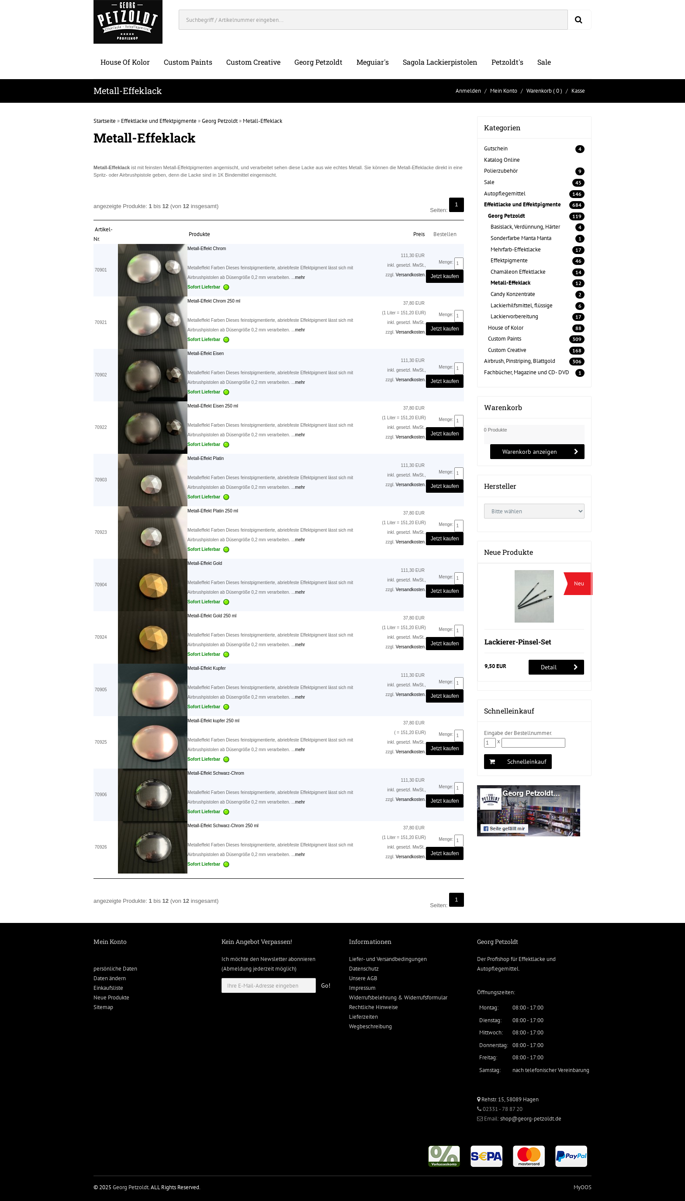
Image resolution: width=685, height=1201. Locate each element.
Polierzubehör (501, 170)
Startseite (104, 121)
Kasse (578, 90)
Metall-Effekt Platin (205, 458)
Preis (419, 234)
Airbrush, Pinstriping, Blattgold (519, 361)
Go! (325, 985)
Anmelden (468, 90)
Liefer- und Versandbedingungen (388, 959)
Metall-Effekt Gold (204, 563)
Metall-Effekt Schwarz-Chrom (215, 773)
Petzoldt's (507, 61)
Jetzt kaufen (445, 276)
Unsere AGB (363, 978)
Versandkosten (410, 274)
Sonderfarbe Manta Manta (521, 238)
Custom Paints (188, 61)
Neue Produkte (111, 997)
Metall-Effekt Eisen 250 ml (212, 406)
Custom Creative (253, 61)
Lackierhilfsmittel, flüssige (522, 305)
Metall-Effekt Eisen (205, 353)
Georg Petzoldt (318, 61)
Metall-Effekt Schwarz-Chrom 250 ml (223, 825)
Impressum (362, 988)
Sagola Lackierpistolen (440, 61)
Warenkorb (539, 90)
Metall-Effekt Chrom (206, 248)
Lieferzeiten (363, 1016)
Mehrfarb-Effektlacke (516, 249)
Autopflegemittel (505, 193)
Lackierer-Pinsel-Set (517, 641)
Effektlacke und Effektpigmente (159, 121)
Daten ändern (109, 978)
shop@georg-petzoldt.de (530, 1118)
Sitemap (103, 1007)
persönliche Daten (115, 968)
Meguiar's (372, 61)
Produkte (199, 234)
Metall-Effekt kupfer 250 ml (213, 720)
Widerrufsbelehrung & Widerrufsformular (398, 997)
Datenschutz (364, 968)
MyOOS (583, 1187)
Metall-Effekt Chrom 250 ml (213, 301)
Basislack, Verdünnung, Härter (525, 226)
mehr (300, 277)
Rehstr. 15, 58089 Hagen (508, 1099)
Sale (544, 61)
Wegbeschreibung (370, 1026)
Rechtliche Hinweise (373, 1007)
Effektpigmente (509, 260)
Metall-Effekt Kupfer (206, 668)
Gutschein (496, 148)
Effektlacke (532, 959)
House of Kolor (125, 61)
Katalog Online (502, 160)
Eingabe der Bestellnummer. (518, 733)
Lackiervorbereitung (514, 316)
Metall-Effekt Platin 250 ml (212, 510)
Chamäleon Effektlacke (518, 271)
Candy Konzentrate (513, 294)
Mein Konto (503, 90)
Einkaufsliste (108, 988)
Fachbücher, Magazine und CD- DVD (526, 372)
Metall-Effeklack (262, 121)
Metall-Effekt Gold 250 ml (211, 615)
